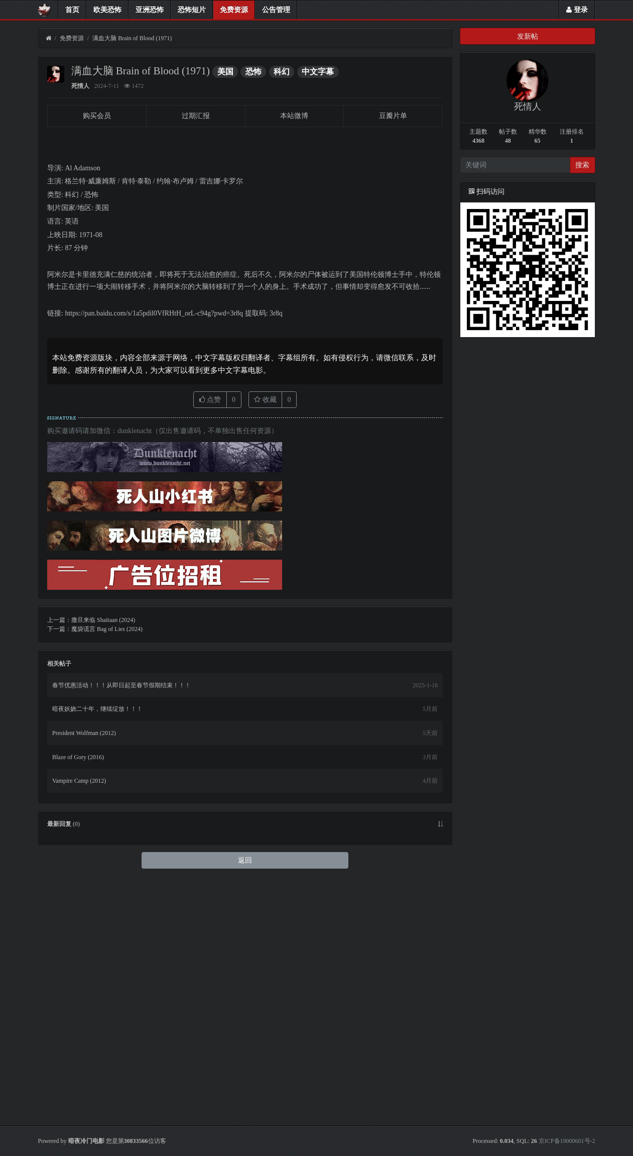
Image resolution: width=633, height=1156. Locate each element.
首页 (72, 10)
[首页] (48, 38)
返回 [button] (245, 1103)
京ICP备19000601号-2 (567, 1140)
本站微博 (294, 116)
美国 (225, 71)
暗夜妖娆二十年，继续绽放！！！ (97, 952)
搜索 (582, 165)
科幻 (282, 71)
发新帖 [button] (527, 36)
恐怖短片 (192, 10)
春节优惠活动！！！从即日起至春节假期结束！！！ (121, 927)
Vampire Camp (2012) (79, 1023)
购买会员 (97, 116)
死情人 (80, 85)
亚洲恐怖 (150, 10)
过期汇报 (196, 116)
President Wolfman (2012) (84, 975)
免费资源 (234, 10)
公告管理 (276, 10)
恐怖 (253, 71)
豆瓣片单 (393, 116)
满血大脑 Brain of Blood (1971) (132, 38)
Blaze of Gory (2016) (78, 999)
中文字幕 (318, 71)
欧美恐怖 (107, 10)
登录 (577, 10)
